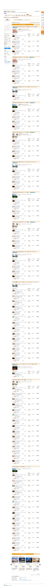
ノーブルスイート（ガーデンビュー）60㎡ (19, 295)
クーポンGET (23, 78)
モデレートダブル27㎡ (17, 445)
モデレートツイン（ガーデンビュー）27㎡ (19, 527)
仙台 (8, 9)
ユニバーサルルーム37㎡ (17, 333)
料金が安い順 (34, 22)
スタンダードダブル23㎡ (17, 176)
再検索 (7, 48)
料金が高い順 (38, 22)
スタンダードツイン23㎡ (17, 75)
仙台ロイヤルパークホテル (13, 9)
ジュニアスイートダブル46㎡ (18, 311)
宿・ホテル (5, 9)
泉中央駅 (25, 577)
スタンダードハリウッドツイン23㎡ (18, 80)
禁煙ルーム (5, 60)
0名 (9, 46)
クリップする (37, 11)
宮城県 (7, 9)
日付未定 (5, 42)
